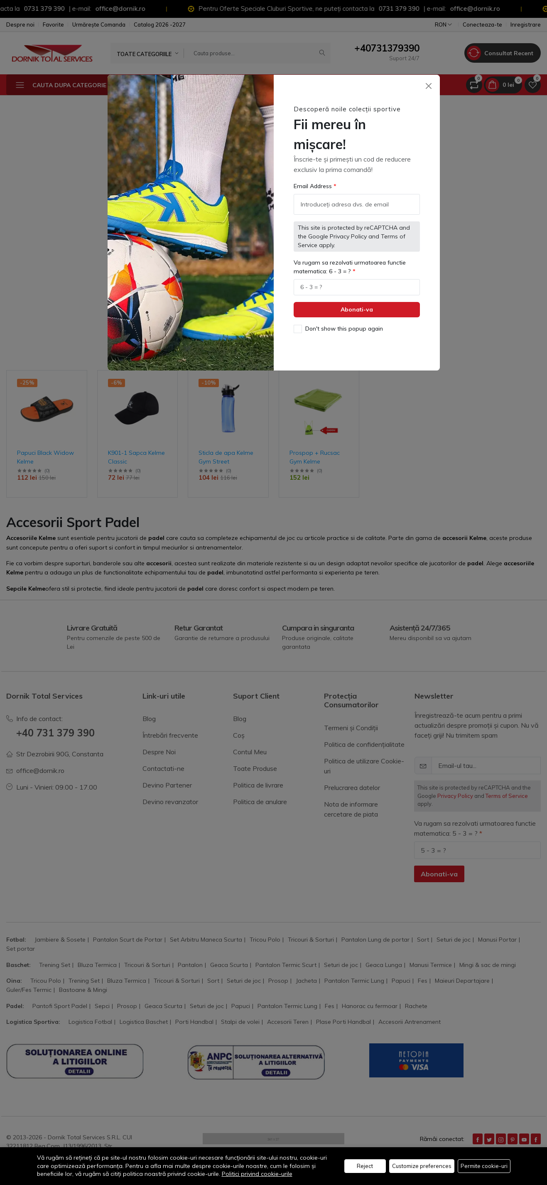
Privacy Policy (348, 236)
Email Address (314, 186)
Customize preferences (421, 1166)
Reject (365, 1166)
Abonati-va (357, 309)
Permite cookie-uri (484, 1166)
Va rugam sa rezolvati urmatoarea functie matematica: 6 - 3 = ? (350, 267)
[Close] (428, 85)
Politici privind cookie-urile (257, 1174)
